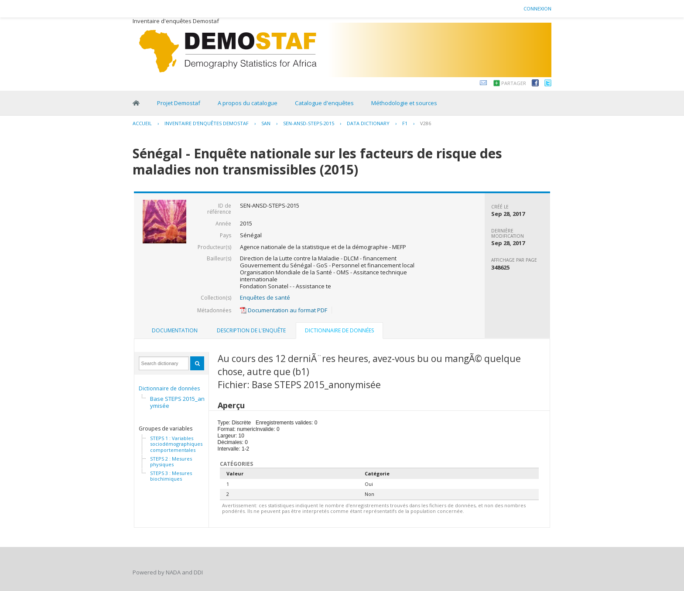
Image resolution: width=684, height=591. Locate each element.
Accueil (142, 123)
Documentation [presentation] (175, 330)
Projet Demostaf (178, 103)
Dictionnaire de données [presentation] (339, 330)
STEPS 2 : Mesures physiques (171, 462)
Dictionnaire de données (169, 388)
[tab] (175, 330)
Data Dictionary (368, 123)
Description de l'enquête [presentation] (251, 330)
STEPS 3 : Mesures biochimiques (171, 476)
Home (136, 102)
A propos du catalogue (247, 103)
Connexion (537, 8)
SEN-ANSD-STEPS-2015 (308, 123)
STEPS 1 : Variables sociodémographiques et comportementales (179, 444)
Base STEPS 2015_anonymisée (181, 402)
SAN (265, 123)
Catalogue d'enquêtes (324, 103)
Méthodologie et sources (404, 103)
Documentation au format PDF (283, 310)
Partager (513, 83)
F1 (404, 123)
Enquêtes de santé (265, 297)
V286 (425, 123)
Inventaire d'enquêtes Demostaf (206, 123)
